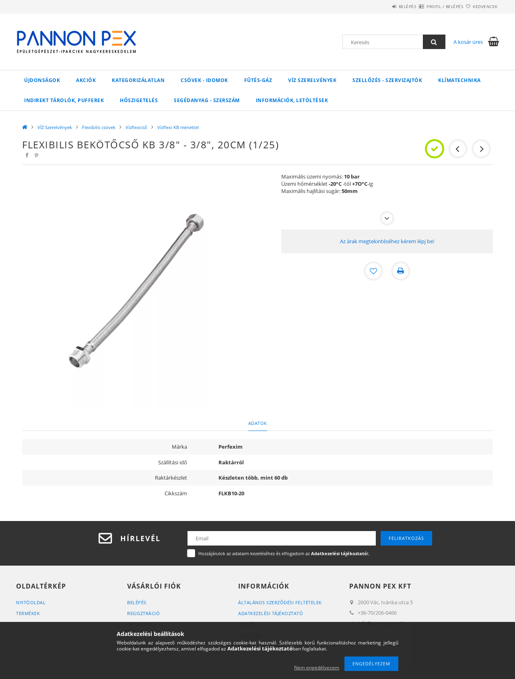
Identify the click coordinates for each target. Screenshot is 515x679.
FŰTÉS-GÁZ (258, 80)
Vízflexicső (136, 127)
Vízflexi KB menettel (178, 127)
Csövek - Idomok (204, 80)
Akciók (86, 80)
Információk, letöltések (292, 100)
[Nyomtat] (400, 271)
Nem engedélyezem (316, 667)
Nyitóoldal (30, 602)
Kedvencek (480, 6)
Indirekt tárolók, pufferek (64, 100)
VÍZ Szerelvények (312, 80)
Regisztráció (143, 613)
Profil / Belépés (430, 6)
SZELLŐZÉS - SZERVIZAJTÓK (387, 80)
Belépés (384, 6)
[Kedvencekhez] (373, 271)
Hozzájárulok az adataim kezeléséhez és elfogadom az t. (284, 553)
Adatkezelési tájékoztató (270, 613)
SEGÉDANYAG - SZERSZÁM (207, 100)
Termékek (28, 613)
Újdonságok (42, 80)
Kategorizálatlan (138, 80)
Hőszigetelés (139, 100)
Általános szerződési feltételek (280, 602)
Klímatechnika (459, 80)
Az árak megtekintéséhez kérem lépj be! (387, 241)
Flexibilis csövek (98, 127)
